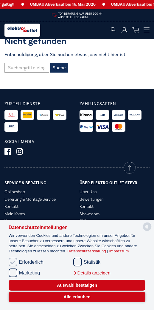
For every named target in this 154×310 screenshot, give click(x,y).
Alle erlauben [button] (76, 296)
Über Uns (88, 192)
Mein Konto (14, 214)
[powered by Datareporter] (147, 230)
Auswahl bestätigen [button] (77, 285)
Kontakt (11, 206)
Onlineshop (14, 192)
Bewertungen (92, 199)
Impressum (119, 251)
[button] (91, 273)
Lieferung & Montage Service (30, 199)
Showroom (89, 214)
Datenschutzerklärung (87, 251)
